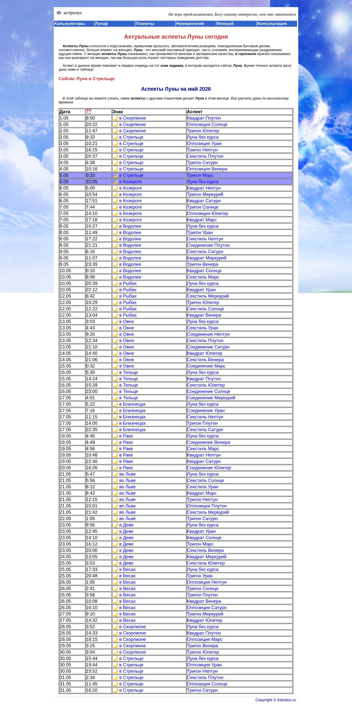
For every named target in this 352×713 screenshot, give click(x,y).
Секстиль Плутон (205, 156)
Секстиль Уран (202, 327)
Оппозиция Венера (207, 168)
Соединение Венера (208, 442)
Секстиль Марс (203, 276)
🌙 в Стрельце (127, 137)
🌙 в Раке (122, 435)
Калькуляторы (70, 23)
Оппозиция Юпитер (207, 213)
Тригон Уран (200, 232)
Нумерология (190, 23)
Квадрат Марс (202, 219)
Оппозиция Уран (204, 143)
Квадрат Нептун (204, 187)
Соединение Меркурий (211, 397)
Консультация (272, 23)
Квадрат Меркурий (206, 257)
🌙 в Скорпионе (129, 118)
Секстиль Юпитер (206, 385)
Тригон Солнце (203, 207)
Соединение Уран (206, 410)
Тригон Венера (202, 264)
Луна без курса (203, 137)
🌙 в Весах (124, 569)
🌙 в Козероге (127, 181)
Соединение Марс (206, 365)
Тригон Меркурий (205, 194)
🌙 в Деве (122, 524)
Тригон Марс (200, 175)
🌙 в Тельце (125, 372)
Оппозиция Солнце (207, 124)
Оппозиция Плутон (207, 505)
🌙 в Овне (123, 321)
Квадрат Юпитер (204, 353)
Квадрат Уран (201, 289)
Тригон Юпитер (203, 130)
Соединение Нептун (208, 334)
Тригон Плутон (202, 423)
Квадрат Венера (204, 315)
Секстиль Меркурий (208, 296)
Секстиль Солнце (205, 308)
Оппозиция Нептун (207, 582)
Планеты (145, 23)
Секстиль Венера (205, 359)
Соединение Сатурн (208, 346)
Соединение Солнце (209, 391)
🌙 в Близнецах (129, 404)
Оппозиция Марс (205, 639)
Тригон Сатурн (202, 162)
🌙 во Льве (124, 474)
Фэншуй (225, 23)
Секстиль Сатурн (205, 251)
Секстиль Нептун (205, 238)
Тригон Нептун (202, 149)
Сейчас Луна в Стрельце (87, 78)
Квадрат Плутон (204, 118)
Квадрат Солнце (204, 270)
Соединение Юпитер (209, 467)
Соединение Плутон (208, 245)
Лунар (101, 23)
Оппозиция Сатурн (207, 607)
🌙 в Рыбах (124, 283)
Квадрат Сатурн (204, 200)
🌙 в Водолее (126, 226)
